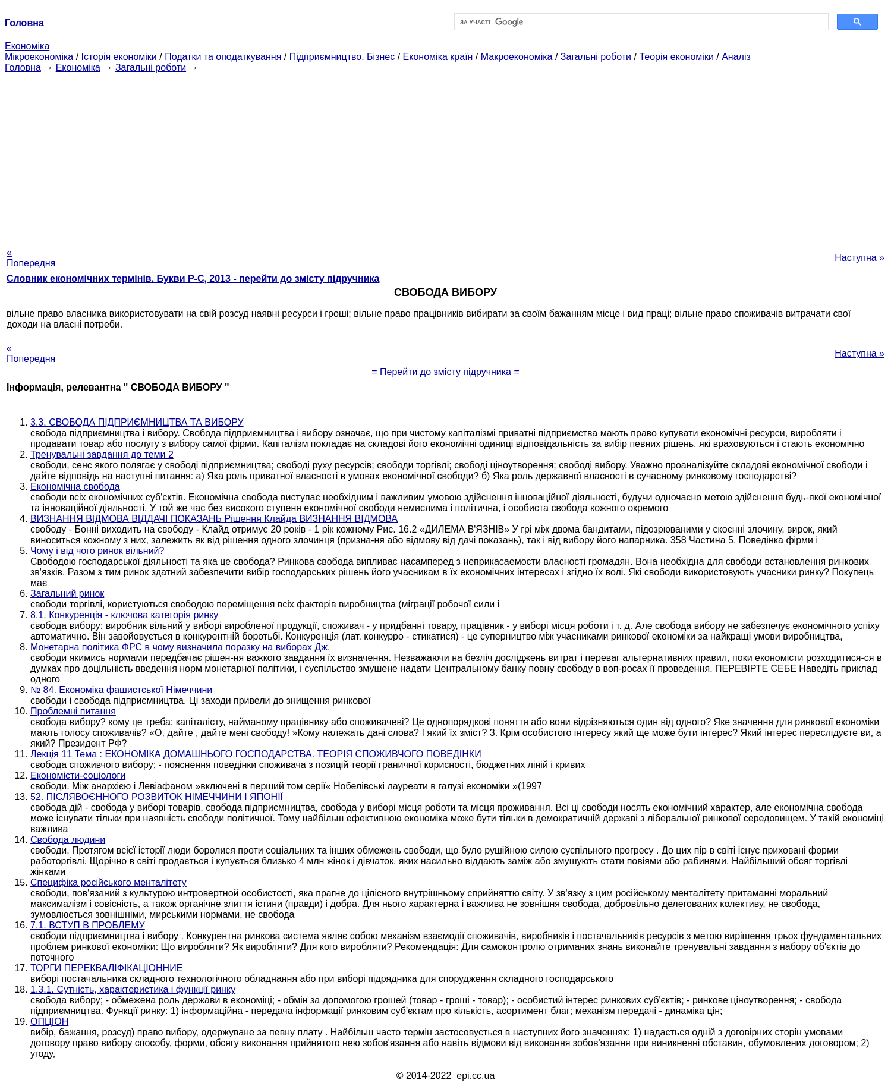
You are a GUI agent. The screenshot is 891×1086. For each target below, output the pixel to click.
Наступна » (859, 258)
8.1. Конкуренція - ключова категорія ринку (124, 615)
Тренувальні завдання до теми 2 (102, 454)
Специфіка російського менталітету (108, 882)
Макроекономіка (517, 57)
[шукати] (640, 22)
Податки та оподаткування (223, 57)
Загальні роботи (596, 57)
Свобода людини (67, 840)
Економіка (27, 46)
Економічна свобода (75, 486)
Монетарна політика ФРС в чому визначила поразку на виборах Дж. (180, 647)
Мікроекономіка (39, 57)
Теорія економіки (676, 57)
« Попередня (31, 257)
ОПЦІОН (49, 1021)
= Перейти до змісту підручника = (445, 372)
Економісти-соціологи (77, 775)
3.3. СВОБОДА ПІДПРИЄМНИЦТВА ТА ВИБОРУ (137, 422)
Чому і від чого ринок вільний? (97, 551)
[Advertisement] (445, 156)
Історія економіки (119, 57)
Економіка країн (438, 57)
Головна (23, 67)
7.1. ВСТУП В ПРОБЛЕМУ (87, 925)
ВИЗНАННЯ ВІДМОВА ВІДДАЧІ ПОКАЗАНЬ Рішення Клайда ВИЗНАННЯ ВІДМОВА (214, 519)
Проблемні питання (73, 711)
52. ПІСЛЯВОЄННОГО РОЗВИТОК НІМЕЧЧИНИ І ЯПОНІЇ (156, 797)
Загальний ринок (67, 593)
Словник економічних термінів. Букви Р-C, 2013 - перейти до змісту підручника (193, 278)
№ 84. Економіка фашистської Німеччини (121, 690)
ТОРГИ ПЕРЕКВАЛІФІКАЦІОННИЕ (106, 968)
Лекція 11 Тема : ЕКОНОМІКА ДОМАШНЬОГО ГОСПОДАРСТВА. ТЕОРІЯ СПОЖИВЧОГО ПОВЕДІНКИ (255, 754)
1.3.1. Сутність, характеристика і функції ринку (132, 989)
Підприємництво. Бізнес (342, 57)
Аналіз (736, 57)
